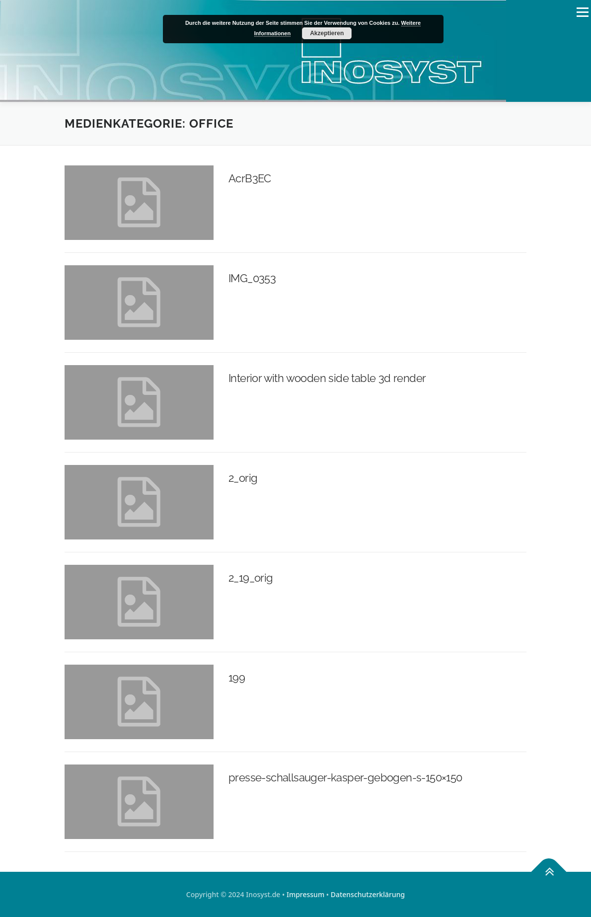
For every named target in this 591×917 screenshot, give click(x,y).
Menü (582, 12)
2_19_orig (250, 577)
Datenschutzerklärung (368, 894)
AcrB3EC (249, 178)
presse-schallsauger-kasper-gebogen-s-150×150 (345, 777)
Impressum (305, 894)
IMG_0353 (252, 278)
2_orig (242, 477)
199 (236, 677)
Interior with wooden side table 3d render (327, 378)
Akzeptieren (327, 33)
